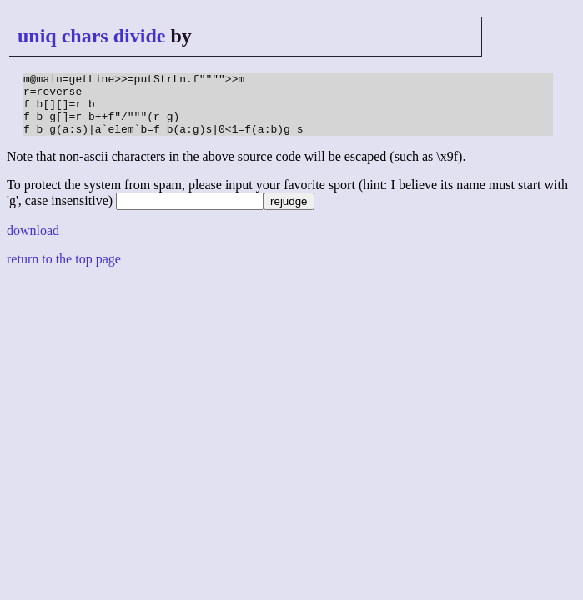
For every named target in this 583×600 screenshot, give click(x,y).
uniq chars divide (91, 36)
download (33, 243)
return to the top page (64, 271)
